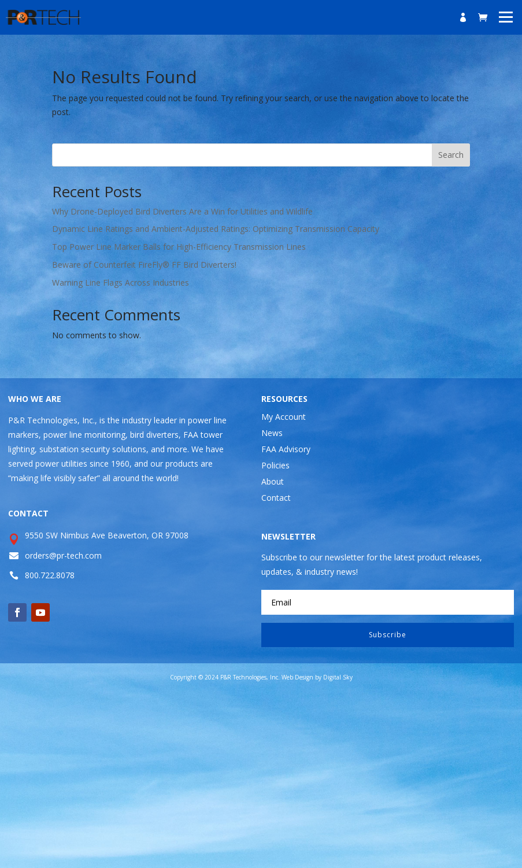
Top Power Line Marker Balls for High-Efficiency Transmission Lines (179, 246)
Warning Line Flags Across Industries (120, 282)
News (272, 432)
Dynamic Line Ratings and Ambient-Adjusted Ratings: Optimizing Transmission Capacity (215, 228)
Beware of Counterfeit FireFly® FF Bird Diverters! (144, 264)
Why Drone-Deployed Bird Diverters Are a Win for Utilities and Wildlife (182, 211)
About (272, 481)
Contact (276, 497)
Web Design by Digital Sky (317, 677)
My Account (283, 416)
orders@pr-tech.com (63, 555)
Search (451, 154)
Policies (275, 465)
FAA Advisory (285, 449)
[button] (506, 16)
